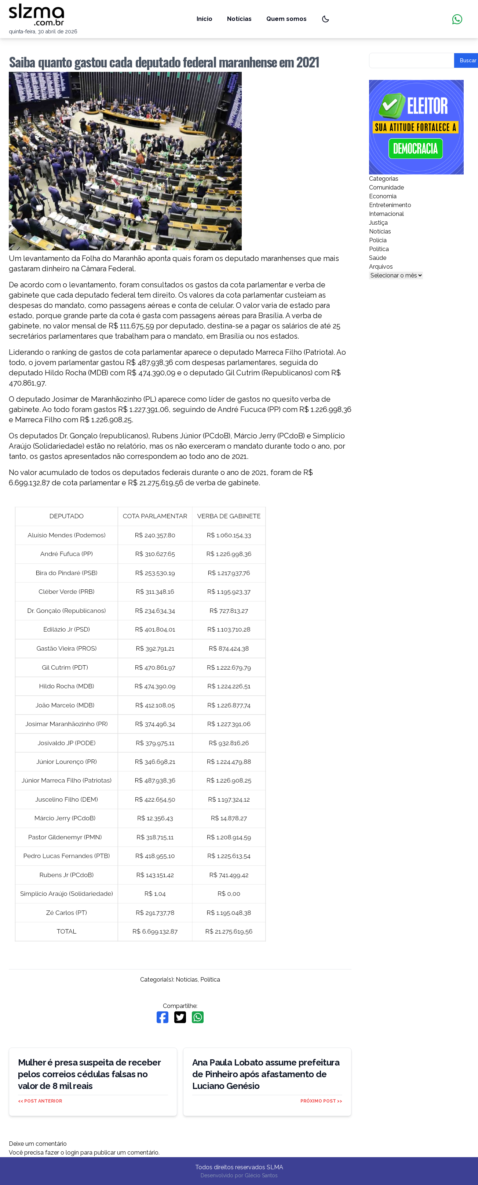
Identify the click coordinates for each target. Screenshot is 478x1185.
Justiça (378, 222)
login (72, 1152)
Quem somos (286, 18)
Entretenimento (390, 205)
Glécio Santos (261, 1175)
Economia (383, 196)
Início (204, 18)
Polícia (378, 240)
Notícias (239, 18)
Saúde (377, 257)
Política (210, 979)
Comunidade (386, 187)
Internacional (386, 213)
